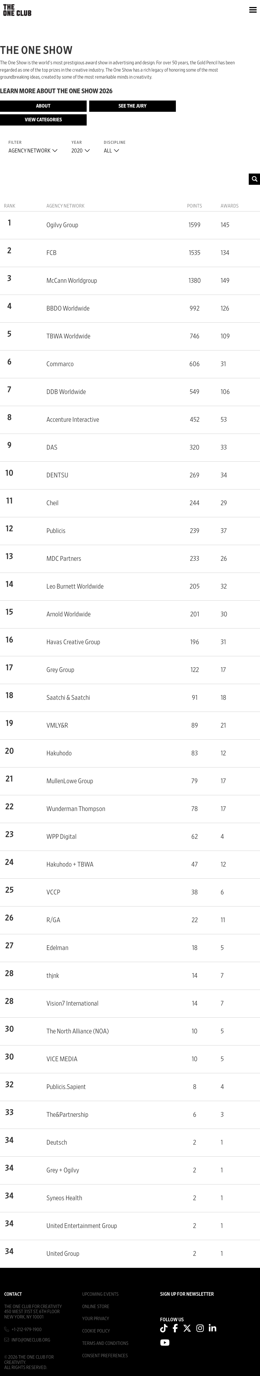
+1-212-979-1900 (27, 1329)
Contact (13, 1294)
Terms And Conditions (105, 1343)
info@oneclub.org (31, 1340)
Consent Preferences (105, 1355)
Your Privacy (95, 1318)
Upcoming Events (100, 1294)
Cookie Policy (96, 1331)
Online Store (95, 1306)
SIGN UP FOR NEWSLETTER (187, 1294)
